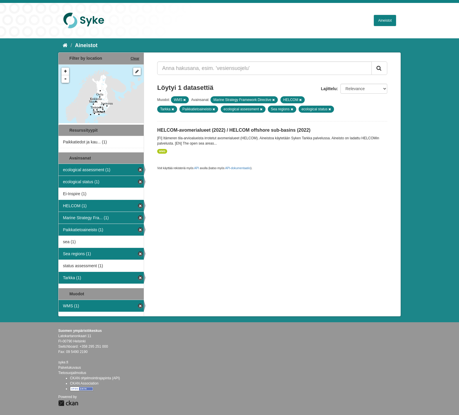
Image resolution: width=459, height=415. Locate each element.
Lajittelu (329, 88)
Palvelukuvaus (69, 368)
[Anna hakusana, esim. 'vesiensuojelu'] (264, 68)
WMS (162, 151)
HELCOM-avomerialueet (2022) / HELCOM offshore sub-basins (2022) (234, 130)
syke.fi (63, 362)
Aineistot (385, 20)
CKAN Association (84, 383)
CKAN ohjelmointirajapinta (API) (95, 378)
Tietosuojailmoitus (72, 373)
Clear (135, 58)
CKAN (68, 403)
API (196, 168)
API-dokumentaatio (238, 168)
